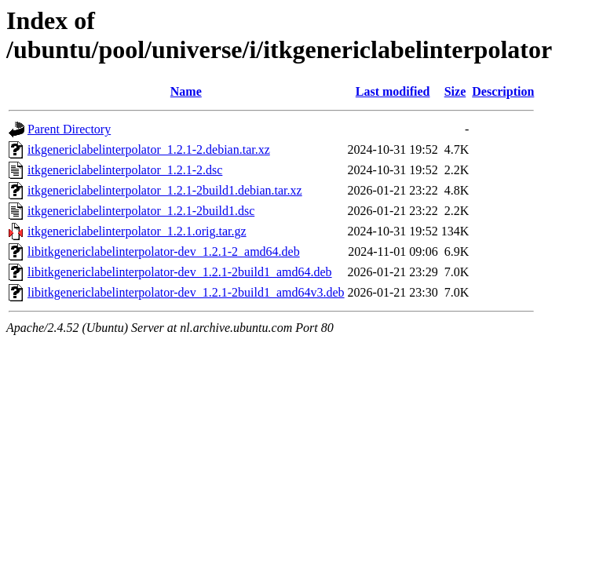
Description (503, 91)
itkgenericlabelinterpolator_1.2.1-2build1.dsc (140, 210)
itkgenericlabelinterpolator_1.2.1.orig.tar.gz (137, 231)
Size (455, 91)
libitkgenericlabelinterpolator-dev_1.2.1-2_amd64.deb (163, 251)
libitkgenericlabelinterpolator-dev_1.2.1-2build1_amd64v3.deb (186, 292)
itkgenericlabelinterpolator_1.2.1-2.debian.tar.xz (148, 149)
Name (186, 91)
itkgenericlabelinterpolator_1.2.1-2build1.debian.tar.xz (164, 190)
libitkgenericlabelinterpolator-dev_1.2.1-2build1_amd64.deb (179, 272)
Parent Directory (69, 129)
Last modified (393, 91)
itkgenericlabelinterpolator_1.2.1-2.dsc (124, 170)
